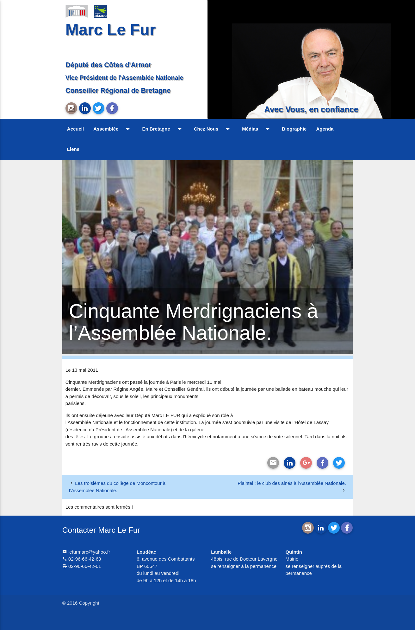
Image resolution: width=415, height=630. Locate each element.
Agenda (324, 129)
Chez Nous (213, 129)
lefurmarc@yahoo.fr (86, 552)
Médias (257, 129)
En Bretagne (163, 129)
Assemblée (113, 129)
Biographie (294, 129)
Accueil (75, 129)
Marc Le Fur (110, 30)
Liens (73, 149)
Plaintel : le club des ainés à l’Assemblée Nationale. (292, 483)
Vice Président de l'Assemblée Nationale (124, 77)
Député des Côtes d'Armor (108, 65)
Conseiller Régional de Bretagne (117, 90)
